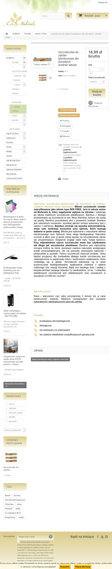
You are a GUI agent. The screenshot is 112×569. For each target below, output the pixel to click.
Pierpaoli (8, 508)
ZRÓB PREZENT (13, 160)
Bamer (7, 495)
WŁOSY (15, 120)
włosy (19, 504)
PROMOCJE (11, 165)
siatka (18, 508)
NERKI (9, 151)
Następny (50, 77)
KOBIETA (10, 58)
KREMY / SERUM (16, 78)
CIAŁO (14, 115)
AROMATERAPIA (14, 169)
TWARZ (15, 62)
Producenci (13, 396)
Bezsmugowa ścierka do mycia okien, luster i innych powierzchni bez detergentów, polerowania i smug (15, 222)
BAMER (11, 417)
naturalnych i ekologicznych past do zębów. (58, 301)
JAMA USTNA (16, 109)
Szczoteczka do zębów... (11, 468)
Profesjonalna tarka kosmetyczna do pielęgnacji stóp (13, 270)
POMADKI (17, 102)
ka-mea (17, 495)
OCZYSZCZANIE (19, 71)
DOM (9, 147)
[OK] (50, 536)
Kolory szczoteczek (96, 77)
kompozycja (10, 517)
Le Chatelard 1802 (13, 513)
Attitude (12, 408)
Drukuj (65, 179)
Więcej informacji (82, 567)
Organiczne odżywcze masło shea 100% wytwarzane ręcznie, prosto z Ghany (14, 360)
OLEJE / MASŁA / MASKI (16, 89)
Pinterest (65, 136)
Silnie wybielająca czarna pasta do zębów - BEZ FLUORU (15, 313)
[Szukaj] (68, 16)
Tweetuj (64, 121)
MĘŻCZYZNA (12, 133)
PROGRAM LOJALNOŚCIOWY (14, 176)
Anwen (11, 404)
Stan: (60, 75)
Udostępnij (65, 126)
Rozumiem (64, 567)
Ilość (90, 65)
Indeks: (61, 71)
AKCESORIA (14, 129)
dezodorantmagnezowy (15, 500)
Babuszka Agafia (15, 413)
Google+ (65, 131)
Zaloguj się (102, 2)
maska (21, 517)
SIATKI (9, 156)
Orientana (9, 504)
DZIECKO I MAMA (11, 140)
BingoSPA (12, 421)
